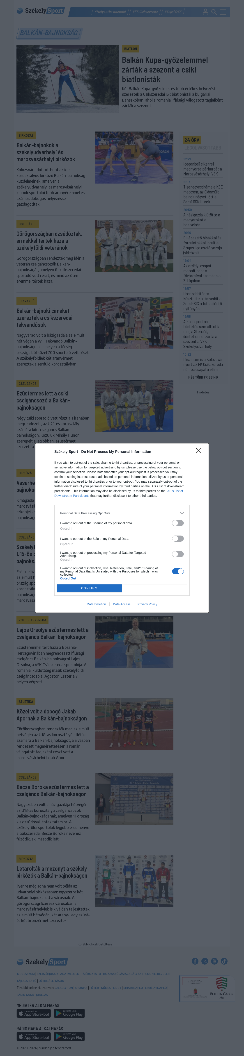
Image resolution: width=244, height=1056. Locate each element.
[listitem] (122, 513)
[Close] (200, 452)
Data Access (122, 604)
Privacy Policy (147, 604)
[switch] (178, 523)
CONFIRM (89, 588)
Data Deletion (96, 604)
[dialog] (122, 528)
